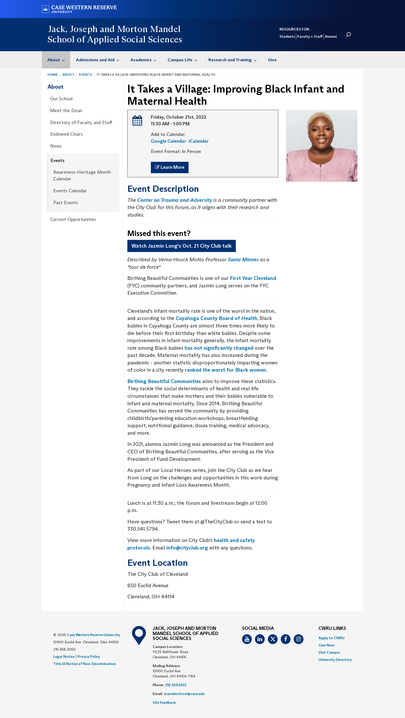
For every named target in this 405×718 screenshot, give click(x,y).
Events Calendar (70, 191)
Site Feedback (164, 702)
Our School (61, 99)
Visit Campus (329, 652)
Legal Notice (64, 656)
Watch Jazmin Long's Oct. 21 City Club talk (181, 246)
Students (287, 36)
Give (272, 60)
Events (85, 75)
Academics (146, 59)
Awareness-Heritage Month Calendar (82, 175)
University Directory (335, 659)
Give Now (326, 645)
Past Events (65, 202)
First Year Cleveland (253, 278)
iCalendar (199, 141)
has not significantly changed (219, 348)
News (56, 146)
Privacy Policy (88, 656)
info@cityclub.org (187, 548)
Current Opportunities (73, 219)
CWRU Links (332, 628)
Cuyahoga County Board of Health (216, 318)
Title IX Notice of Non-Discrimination (84, 663)
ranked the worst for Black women (225, 370)
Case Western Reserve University (93, 634)
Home (53, 75)
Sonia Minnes (243, 259)
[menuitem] (56, 59)
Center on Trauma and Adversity (174, 200)
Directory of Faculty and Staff (81, 122)
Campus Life (185, 59)
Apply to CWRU (331, 638)
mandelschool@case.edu (184, 693)
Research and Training (235, 59)
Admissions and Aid (100, 59)
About (58, 59)
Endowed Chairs (66, 134)
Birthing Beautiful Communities (164, 381)
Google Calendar (168, 141)
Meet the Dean (66, 110)
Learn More (169, 167)
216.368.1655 (175, 685)
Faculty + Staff (310, 36)
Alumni (331, 36)
